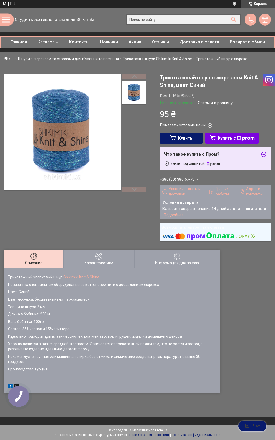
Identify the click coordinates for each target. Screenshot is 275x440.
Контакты (79, 42)
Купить (185, 138)
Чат (252, 426)
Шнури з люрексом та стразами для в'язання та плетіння (68, 59)
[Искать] (233, 20)
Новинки (109, 42)
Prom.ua (161, 430)
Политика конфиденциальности (196, 435)
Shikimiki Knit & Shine (81, 277)
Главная (18, 42)
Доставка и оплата (199, 42)
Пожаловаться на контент (149, 435)
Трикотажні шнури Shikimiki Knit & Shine (157, 59)
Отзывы (160, 42)
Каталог (46, 42)
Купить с (236, 138)
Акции (135, 42)
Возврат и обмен (247, 42)
